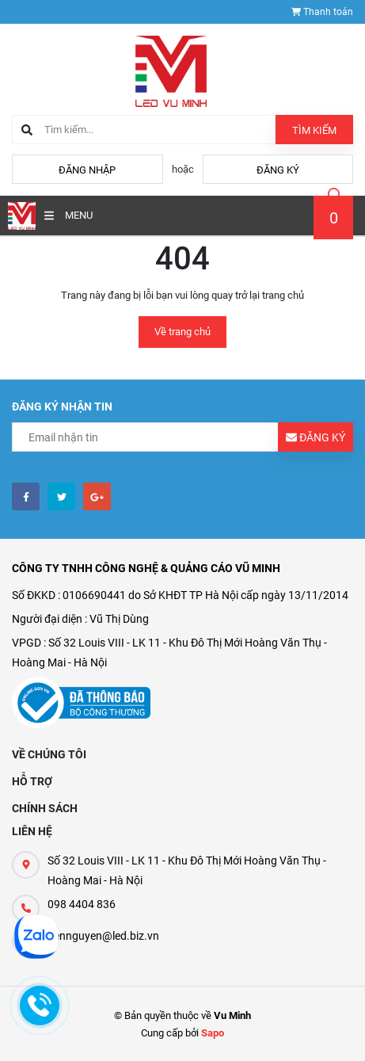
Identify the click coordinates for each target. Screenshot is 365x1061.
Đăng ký (278, 170)
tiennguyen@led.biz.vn (103, 935)
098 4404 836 (82, 904)
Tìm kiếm (314, 130)
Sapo (212, 1033)
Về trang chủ (182, 332)
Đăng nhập (87, 170)
